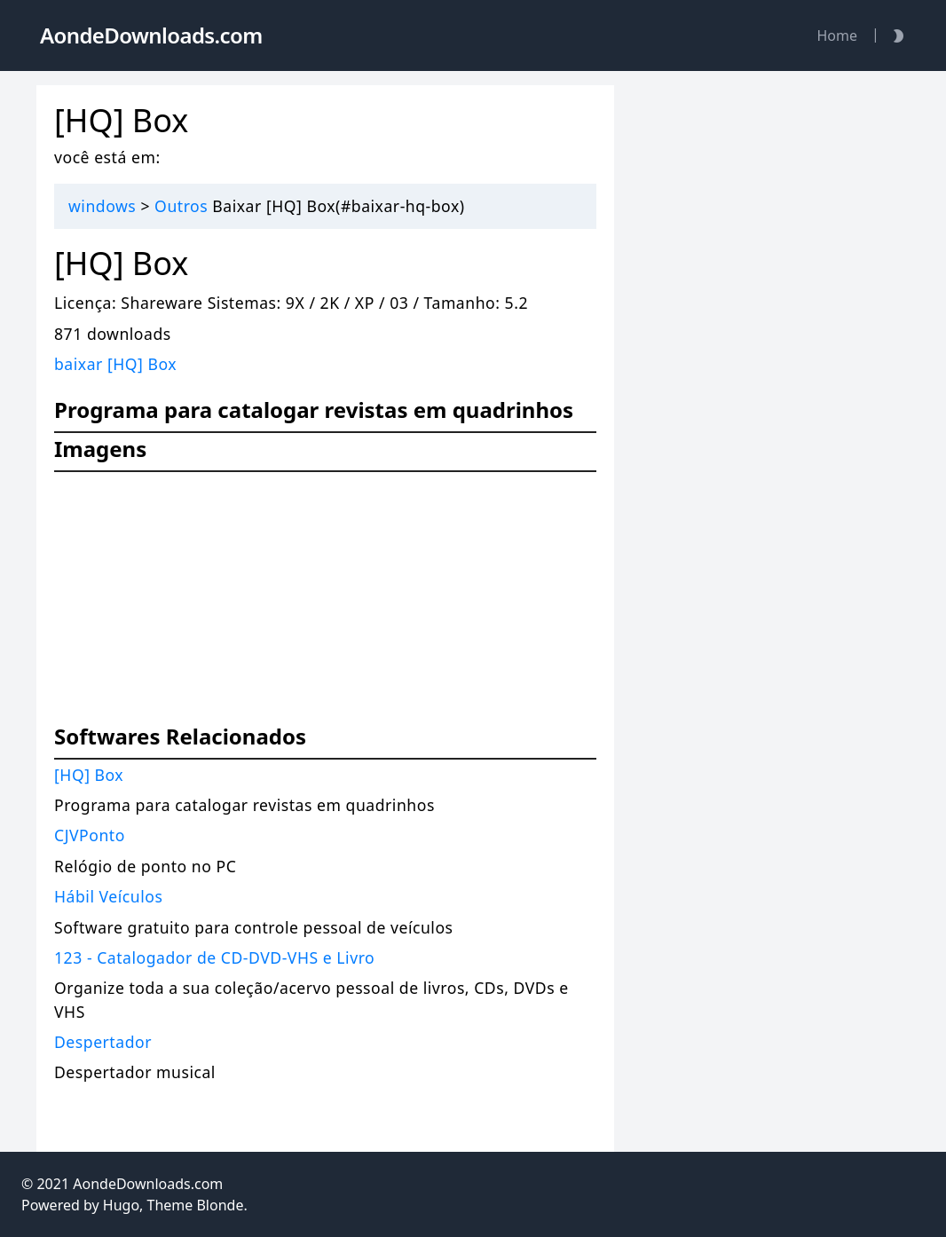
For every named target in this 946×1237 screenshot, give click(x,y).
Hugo (121, 1205)
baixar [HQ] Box (115, 363)
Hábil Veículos (108, 896)
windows (102, 206)
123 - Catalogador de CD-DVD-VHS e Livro (214, 957)
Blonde (219, 1205)
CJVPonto (89, 835)
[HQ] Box (88, 774)
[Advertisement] (325, 607)
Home (836, 35)
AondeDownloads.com (148, 1184)
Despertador (103, 1041)
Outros (181, 206)
